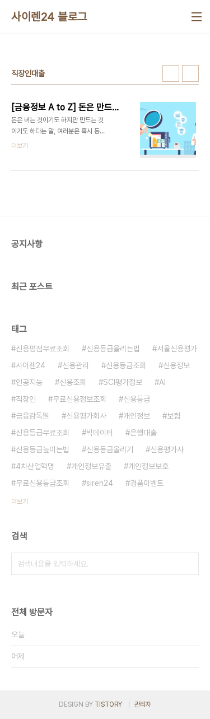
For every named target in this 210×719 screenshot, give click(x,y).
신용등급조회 (126, 365)
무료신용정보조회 (79, 399)
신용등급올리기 (109, 449)
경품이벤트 (147, 483)
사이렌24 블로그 (49, 16)
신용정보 (176, 365)
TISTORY (108, 704)
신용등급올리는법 (113, 348)
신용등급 (136, 399)
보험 (173, 415)
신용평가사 (167, 449)
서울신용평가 (177, 348)
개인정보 (136, 415)
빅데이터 (99, 432)
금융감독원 (32, 415)
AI (162, 382)
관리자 (142, 704)
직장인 (26, 399)
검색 (187, 563)
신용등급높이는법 (42, 449)
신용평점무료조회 (42, 348)
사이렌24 (30, 365)
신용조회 (72, 382)
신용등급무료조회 (42, 432)
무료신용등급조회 (42, 483)
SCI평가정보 (122, 382)
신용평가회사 (86, 415)
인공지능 (29, 382)
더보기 (19, 501)
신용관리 (75, 365)
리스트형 (190, 73)
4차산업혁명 (35, 466)
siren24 (99, 483)
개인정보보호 (148, 466)
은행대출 (143, 432)
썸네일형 (170, 73)
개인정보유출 (91, 466)
